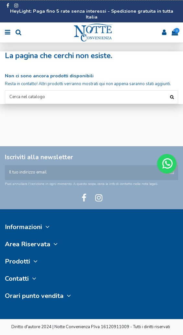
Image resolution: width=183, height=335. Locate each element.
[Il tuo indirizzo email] (85, 172)
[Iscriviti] (172, 172)
